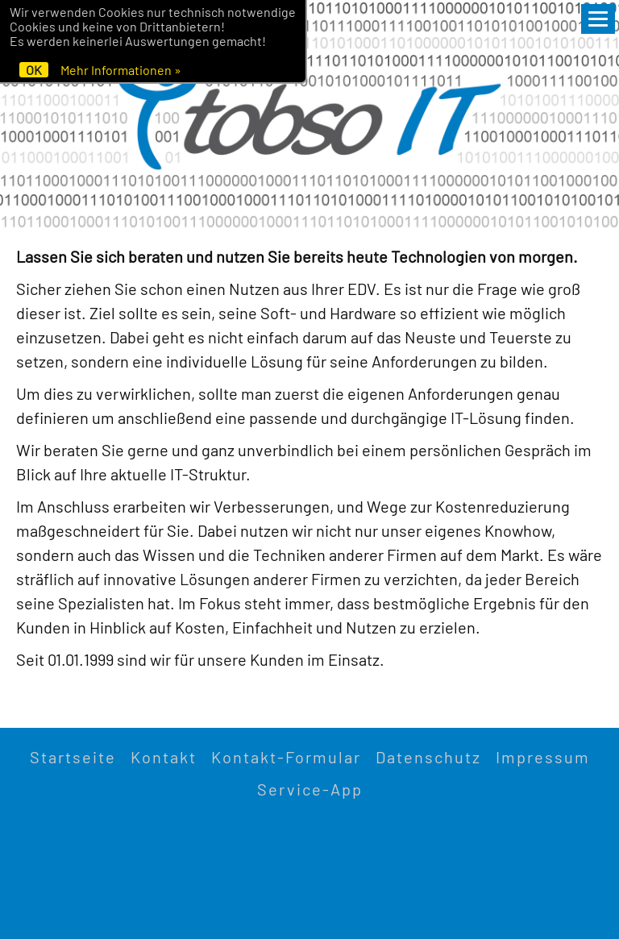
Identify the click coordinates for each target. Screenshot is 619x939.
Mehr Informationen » (120, 69)
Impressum (543, 757)
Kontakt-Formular (286, 757)
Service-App (310, 789)
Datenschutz (428, 757)
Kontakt (164, 757)
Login (309, 886)
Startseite (73, 757)
